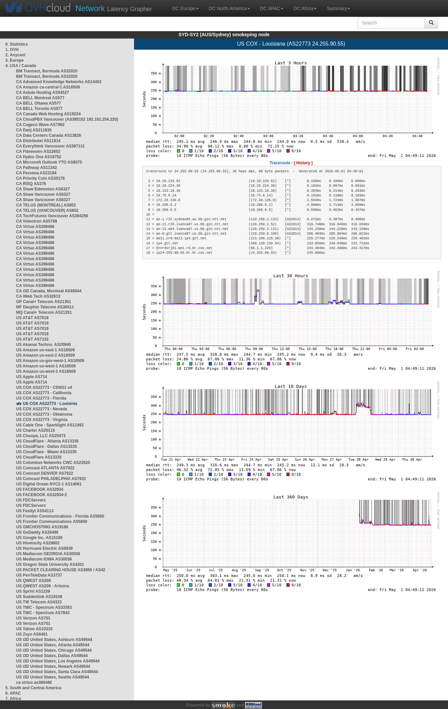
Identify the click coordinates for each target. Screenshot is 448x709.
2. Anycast (15, 55)
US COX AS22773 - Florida (41, 398)
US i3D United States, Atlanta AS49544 (52, 645)
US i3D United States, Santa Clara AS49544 (57, 671)
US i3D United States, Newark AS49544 (53, 666)
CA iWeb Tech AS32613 (38, 296)
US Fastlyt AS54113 (35, 511)
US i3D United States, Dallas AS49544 (52, 655)
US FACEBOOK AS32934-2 (41, 494)
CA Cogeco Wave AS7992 (40, 124)
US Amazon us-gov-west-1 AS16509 (50, 360)
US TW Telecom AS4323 (39, 602)
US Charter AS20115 (35, 430)
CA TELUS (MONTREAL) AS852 (46, 205)
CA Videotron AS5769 (36, 221)
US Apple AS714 (31, 376)
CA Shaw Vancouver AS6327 (43, 194)
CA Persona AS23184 (36, 173)
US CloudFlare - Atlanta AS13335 (47, 441)
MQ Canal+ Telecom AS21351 (44, 312)
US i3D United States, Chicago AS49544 (54, 650)
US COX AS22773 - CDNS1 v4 (44, 387)
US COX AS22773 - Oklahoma (44, 414)
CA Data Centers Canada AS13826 (48, 135)
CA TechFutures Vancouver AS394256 (52, 216)
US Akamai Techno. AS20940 (43, 344)
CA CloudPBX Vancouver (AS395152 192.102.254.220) (67, 119)
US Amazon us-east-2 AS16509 (45, 355)
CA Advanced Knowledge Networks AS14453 (59, 81)
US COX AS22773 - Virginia (41, 419)
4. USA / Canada (20, 65)
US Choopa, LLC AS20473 (41, 435)
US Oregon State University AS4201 (50, 564)
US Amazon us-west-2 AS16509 (46, 371)
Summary (338, 8)
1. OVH (11, 49)
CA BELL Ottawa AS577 (38, 103)
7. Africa (13, 698)
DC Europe (185, 8)
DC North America (229, 8)
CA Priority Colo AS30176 (40, 178)
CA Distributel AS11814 (38, 140)
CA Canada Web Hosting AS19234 (48, 114)
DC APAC (271, 8)
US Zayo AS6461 (32, 634)
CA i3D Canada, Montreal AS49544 (48, 291)
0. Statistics (16, 44)
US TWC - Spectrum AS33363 (44, 607)
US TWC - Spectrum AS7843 (43, 612)
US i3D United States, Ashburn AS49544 (54, 639)
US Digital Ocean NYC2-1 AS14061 (49, 484)
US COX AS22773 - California (43, 393)
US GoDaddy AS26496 (37, 532)
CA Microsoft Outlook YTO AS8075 (49, 162)
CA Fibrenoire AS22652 (38, 151)
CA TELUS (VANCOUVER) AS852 (47, 210)
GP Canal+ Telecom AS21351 (43, 301)
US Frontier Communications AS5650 (51, 521)
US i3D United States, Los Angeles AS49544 (58, 661)
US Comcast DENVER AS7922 (44, 473)
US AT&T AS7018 (32, 317)
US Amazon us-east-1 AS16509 (45, 350)
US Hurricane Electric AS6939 (44, 548)
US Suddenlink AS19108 (39, 596)
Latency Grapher (113, 8)
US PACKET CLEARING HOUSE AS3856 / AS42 (60, 570)
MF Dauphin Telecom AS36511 (45, 307)
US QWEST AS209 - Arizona (42, 586)
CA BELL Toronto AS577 (39, 108)
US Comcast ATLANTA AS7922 (45, 468)
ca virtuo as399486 (34, 682)
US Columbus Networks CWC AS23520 (53, 462)
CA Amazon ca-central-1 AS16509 (48, 87)
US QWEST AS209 (33, 580)
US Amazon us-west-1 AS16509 (46, 366)
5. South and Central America (33, 688)
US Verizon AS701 (33, 618)
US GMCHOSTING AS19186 (42, 527)
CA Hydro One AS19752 (38, 157)
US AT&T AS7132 (32, 339)
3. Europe (14, 60)
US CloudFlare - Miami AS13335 (46, 452)
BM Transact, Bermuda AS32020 (46, 71)
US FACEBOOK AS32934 (39, 489)
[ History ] (303, 163)
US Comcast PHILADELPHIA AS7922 (51, 478)
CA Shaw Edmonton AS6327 (43, 189)
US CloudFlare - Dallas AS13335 (46, 446)
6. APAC (13, 693)
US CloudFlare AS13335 (39, 457)
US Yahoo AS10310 (34, 629)
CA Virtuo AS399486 (35, 226)
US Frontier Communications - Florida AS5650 (60, 516)
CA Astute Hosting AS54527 (42, 92)
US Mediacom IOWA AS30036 (44, 559)
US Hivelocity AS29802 (38, 543)
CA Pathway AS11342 (36, 167)
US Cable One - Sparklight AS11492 (50, 425)
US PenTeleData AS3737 (39, 575)
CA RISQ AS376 (31, 183)
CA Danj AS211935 (34, 130)
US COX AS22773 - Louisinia (50, 403)
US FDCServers (31, 500)
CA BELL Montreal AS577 (40, 98)
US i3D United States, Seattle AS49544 (52, 677)
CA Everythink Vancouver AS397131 (50, 146)
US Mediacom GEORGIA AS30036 (48, 553)
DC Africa (305, 8)
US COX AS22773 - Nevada (41, 409)
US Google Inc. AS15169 (39, 537)
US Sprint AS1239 (33, 591)
